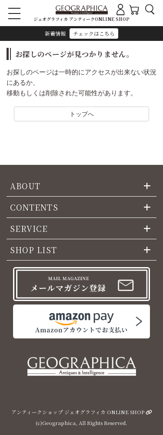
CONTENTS (34, 207)
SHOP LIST (33, 249)
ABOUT (25, 185)
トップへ (82, 114)
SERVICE (29, 228)
